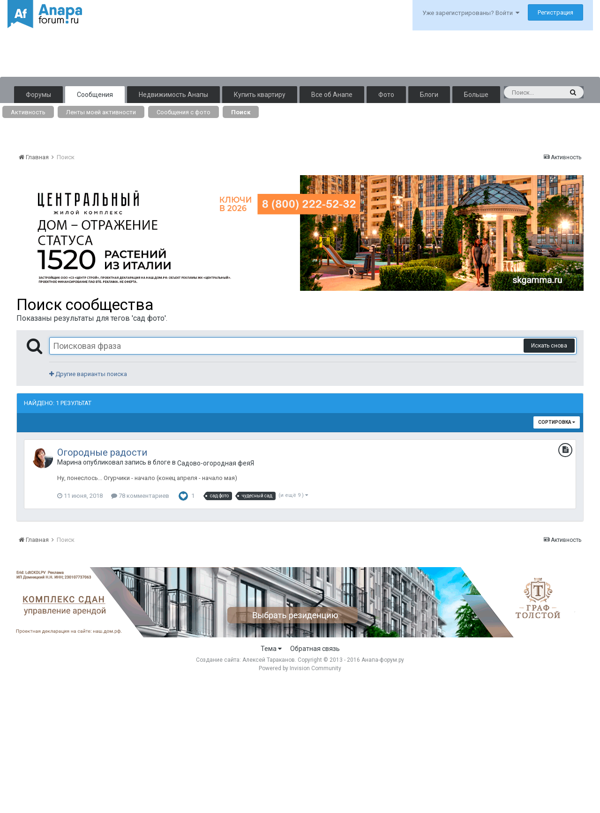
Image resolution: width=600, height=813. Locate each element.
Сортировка (556, 422)
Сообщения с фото (183, 112)
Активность (28, 112)
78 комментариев (140, 495)
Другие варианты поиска (88, 373)
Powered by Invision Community (300, 668)
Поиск (240, 112)
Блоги (429, 94)
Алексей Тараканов (268, 660)
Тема (271, 648)
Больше (476, 94)
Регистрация (555, 12)
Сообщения (95, 94)
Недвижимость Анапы (173, 94)
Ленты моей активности (101, 112)
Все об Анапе (331, 94)
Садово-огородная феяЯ (215, 463)
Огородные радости (102, 452)
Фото (386, 94)
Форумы (38, 94)
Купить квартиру (259, 94)
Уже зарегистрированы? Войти (470, 12)
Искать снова (549, 345)
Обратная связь (315, 648)
